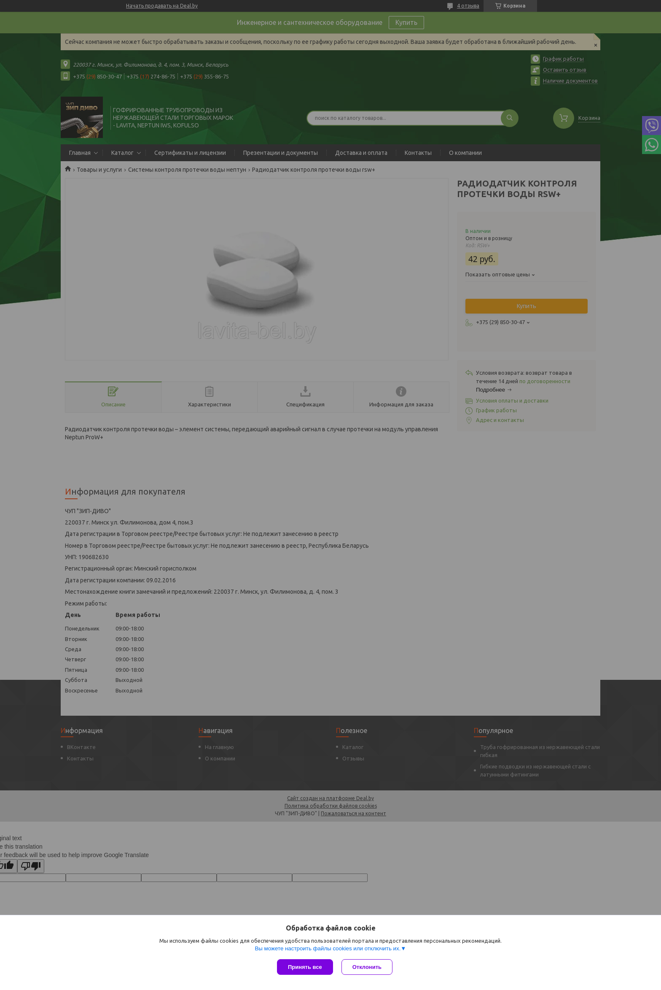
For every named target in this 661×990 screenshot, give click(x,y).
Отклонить (367, 967)
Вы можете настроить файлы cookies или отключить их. (327, 948)
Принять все (305, 967)
